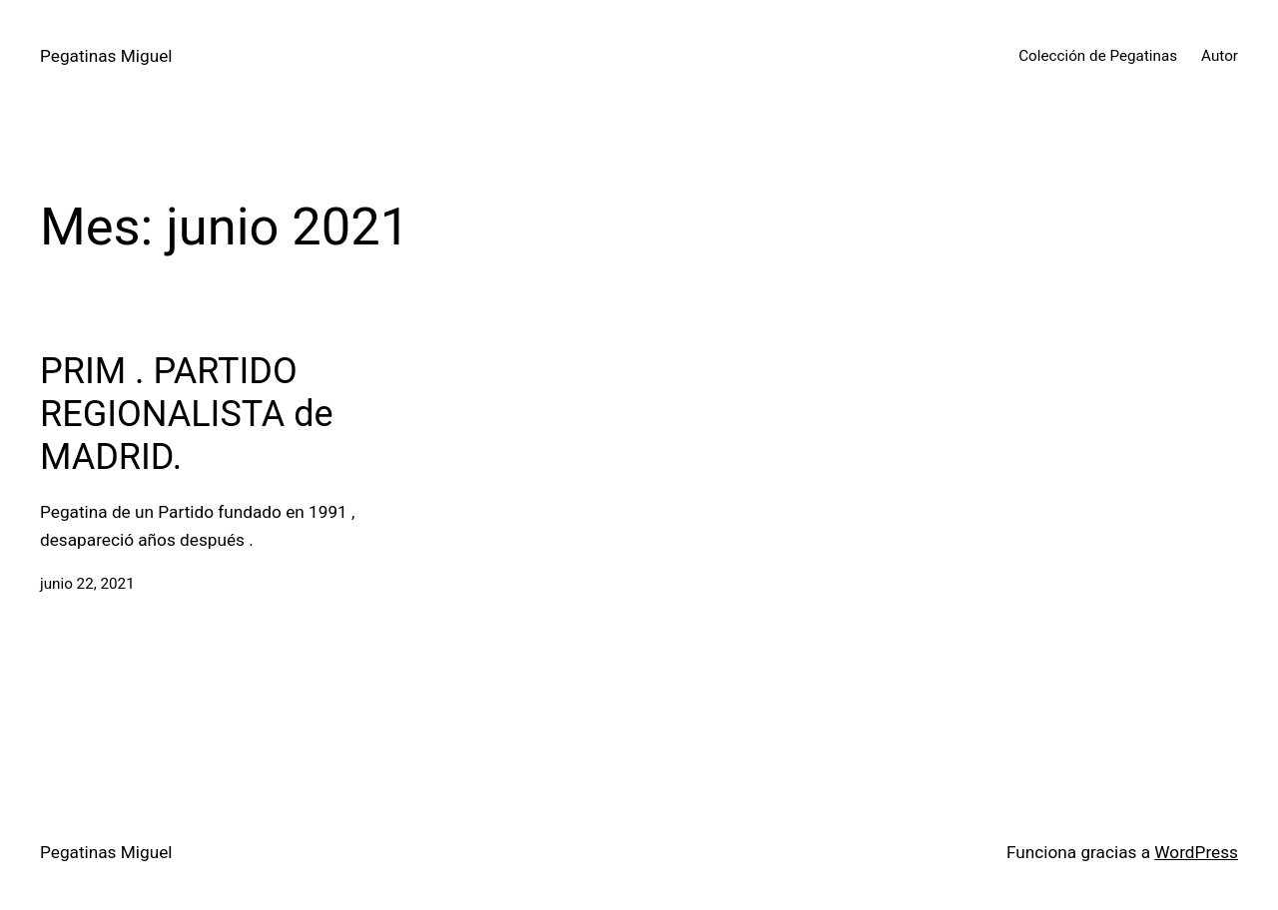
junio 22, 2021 (87, 584)
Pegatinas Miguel (106, 56)
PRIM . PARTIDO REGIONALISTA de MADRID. (186, 414)
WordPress (1196, 852)
